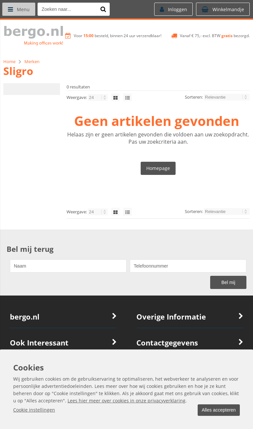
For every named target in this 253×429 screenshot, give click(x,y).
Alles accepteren (217, 410)
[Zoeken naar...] (105, 9)
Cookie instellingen (34, 410)
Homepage (158, 168)
